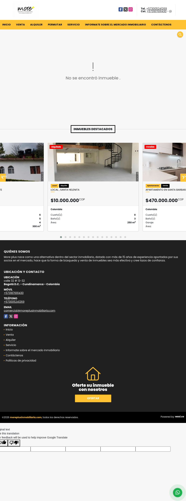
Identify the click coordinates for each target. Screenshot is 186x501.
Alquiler (36, 24)
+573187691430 (157, 11)
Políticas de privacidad (21, 360)
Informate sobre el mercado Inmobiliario (115, 24)
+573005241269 (156, 9)
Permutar (55, 24)
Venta (20, 24)
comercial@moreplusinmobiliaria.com (29, 311)
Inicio (6, 24)
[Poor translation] (14, 443)
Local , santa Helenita (65, 189)
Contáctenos (161, 24)
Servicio (73, 24)
